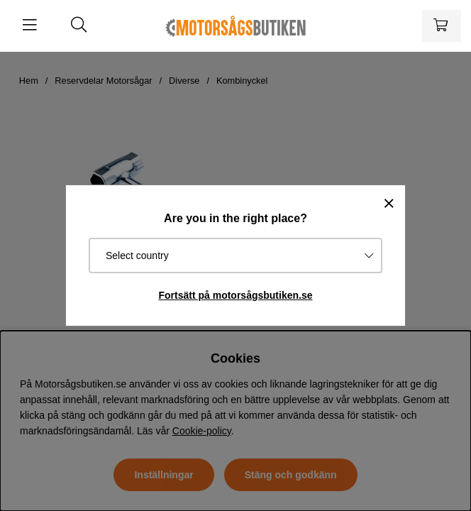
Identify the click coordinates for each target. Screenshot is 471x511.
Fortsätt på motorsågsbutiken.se (235, 295)
